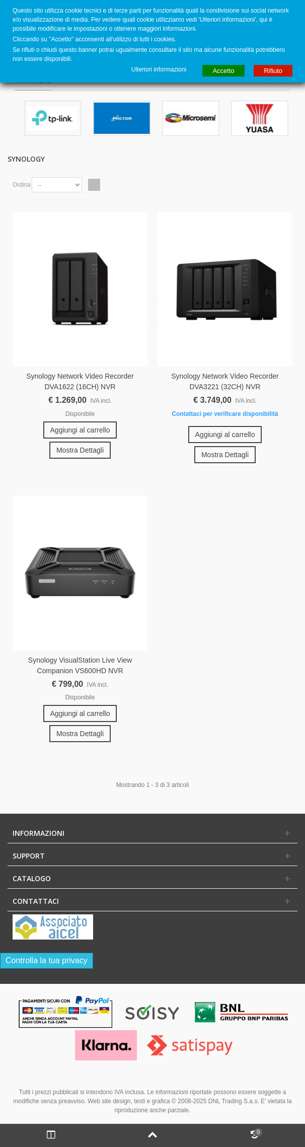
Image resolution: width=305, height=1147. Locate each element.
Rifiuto (273, 71)
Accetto (223, 71)
